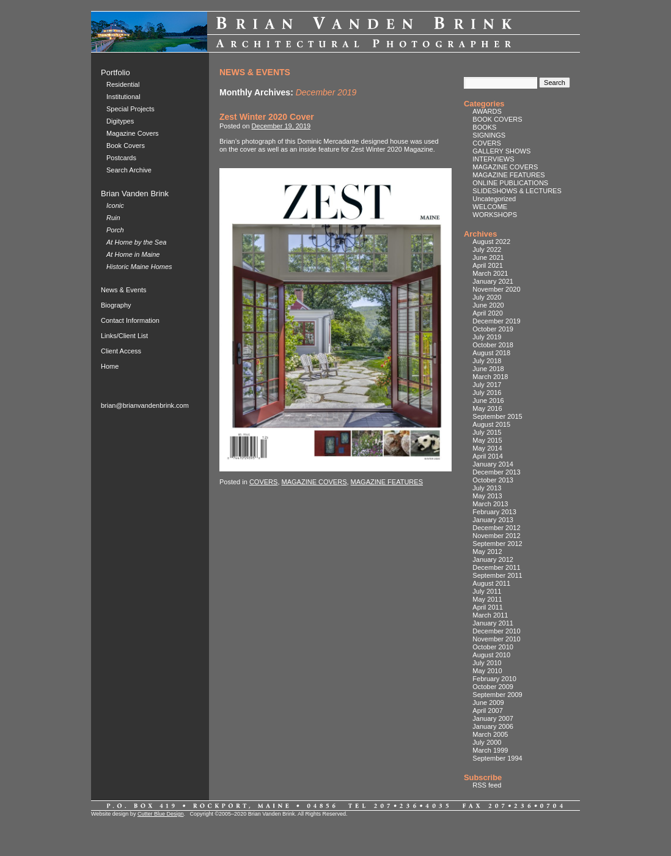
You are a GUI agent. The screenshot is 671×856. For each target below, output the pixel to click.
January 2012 (492, 559)
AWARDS (486, 111)
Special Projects (130, 109)
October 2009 (492, 686)
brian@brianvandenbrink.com (145, 405)
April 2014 (487, 456)
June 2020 (488, 305)
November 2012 (496, 535)
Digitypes (120, 121)
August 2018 (491, 352)
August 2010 (491, 655)
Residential (122, 84)
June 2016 (488, 400)
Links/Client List (124, 335)
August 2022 (491, 241)
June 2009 (488, 702)
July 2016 (486, 392)
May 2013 (487, 496)
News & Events (124, 289)
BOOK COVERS (497, 119)
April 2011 (487, 607)
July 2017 (486, 384)
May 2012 (487, 551)
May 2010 (487, 670)
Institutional (123, 96)
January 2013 (492, 519)
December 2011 (496, 567)
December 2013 (496, 472)
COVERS (263, 481)
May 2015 (487, 440)
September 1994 (497, 758)
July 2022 (486, 249)
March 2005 (490, 734)
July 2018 (486, 360)
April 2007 (487, 710)
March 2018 (490, 376)
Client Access (121, 351)
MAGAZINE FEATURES (387, 481)
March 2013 (490, 503)
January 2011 (492, 623)
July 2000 (486, 742)
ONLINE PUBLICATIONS (510, 182)
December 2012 (496, 527)
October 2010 (492, 647)
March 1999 (490, 750)
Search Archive (129, 170)
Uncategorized (494, 198)
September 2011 (497, 575)
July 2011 (486, 591)
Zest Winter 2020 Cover (266, 117)
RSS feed (486, 785)
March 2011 (490, 615)
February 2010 (494, 678)
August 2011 (491, 583)
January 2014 (492, 464)
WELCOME (489, 206)
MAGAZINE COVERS (314, 481)
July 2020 (486, 297)
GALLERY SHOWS (501, 151)
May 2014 (487, 448)
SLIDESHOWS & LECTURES (516, 190)
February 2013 (494, 511)
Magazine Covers (132, 133)
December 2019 (496, 321)
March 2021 (490, 273)
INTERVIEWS (493, 159)
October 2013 (492, 480)
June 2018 (488, 368)
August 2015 (491, 424)
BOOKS (484, 127)
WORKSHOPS (494, 214)
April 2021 (487, 265)
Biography (116, 305)
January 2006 (492, 726)
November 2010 (496, 639)
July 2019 (486, 337)
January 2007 (492, 718)
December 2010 (496, 631)
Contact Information (130, 320)
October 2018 (492, 345)
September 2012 (497, 543)
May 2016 (487, 408)
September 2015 (497, 416)
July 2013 (486, 488)
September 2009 (497, 694)
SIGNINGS (488, 135)
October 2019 (492, 329)
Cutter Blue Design (161, 814)
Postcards (121, 157)
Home (110, 366)
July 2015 (486, 432)
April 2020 (487, 313)
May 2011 (487, 599)
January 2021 (492, 281)
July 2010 (486, 662)
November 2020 (496, 289)
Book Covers (125, 145)
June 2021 (488, 257)
